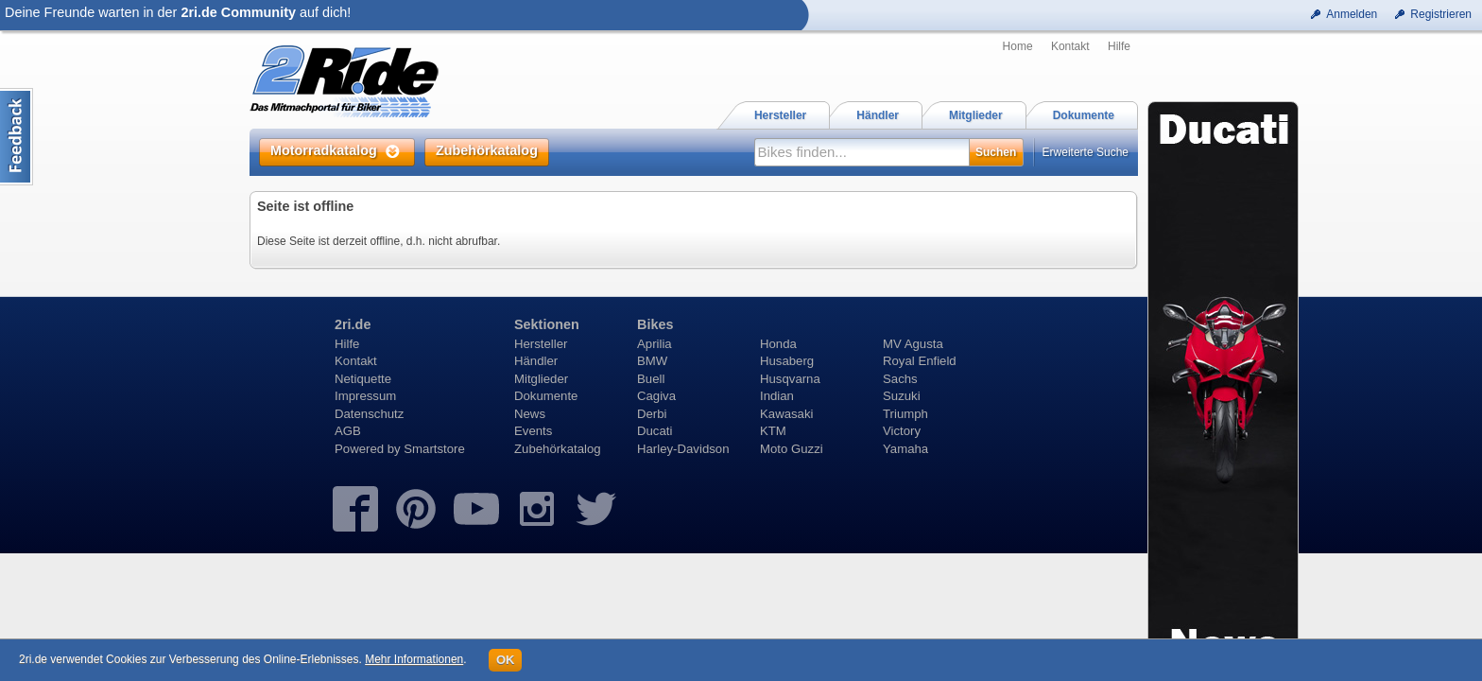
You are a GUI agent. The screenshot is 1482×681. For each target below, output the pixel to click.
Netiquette (363, 379)
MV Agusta (913, 344)
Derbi (652, 414)
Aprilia (654, 344)
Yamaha (905, 449)
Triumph (905, 414)
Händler (536, 361)
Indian (777, 396)
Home (1018, 46)
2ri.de (352, 324)
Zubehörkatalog (557, 449)
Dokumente (545, 396)
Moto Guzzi (791, 449)
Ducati (654, 431)
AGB (348, 431)
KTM (773, 431)
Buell (650, 379)
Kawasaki (786, 414)
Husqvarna (790, 379)
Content (16, 136)
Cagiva (656, 396)
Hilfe (1119, 46)
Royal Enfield (919, 361)
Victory (902, 431)
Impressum (365, 396)
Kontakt (1070, 46)
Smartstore (434, 449)
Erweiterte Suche (1086, 152)
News (529, 414)
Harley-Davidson (683, 449)
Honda (778, 344)
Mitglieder (541, 379)
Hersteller (540, 344)
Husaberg (787, 361)
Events (533, 431)
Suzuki (902, 396)
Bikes (655, 324)
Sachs (900, 379)
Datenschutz (369, 414)
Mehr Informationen (414, 659)
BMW (652, 361)
